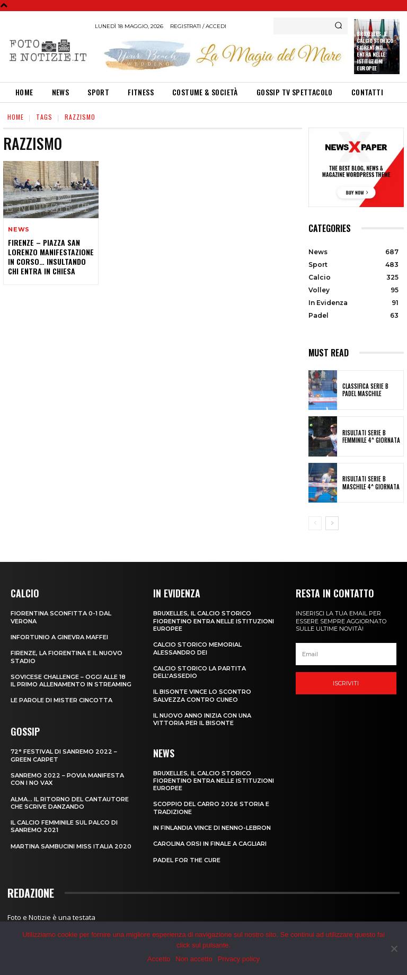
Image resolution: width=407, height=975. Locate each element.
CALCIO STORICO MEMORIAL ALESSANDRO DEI (197, 648)
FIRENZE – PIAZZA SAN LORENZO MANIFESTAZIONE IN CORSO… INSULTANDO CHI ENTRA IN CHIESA (51, 257)
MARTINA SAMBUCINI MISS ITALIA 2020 (71, 846)
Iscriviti (346, 683)
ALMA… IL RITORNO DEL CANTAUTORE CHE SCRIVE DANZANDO (70, 802)
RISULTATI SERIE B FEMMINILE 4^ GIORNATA (371, 436)
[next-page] (332, 523)
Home (15, 116)
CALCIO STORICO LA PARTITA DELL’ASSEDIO (199, 672)
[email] (346, 654)
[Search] (338, 25)
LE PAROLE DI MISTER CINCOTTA (61, 700)
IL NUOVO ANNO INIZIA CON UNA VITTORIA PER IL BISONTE (202, 719)
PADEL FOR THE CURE (186, 860)
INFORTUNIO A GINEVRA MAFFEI (59, 637)
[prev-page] (315, 523)
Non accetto (193, 959)
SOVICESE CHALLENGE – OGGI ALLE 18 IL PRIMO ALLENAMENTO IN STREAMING (71, 680)
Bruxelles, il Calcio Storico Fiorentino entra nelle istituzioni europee (375, 51)
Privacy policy (239, 959)
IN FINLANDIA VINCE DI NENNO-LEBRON (212, 827)
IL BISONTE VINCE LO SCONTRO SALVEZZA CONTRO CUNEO (202, 695)
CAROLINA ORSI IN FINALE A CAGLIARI (210, 843)
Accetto (158, 959)
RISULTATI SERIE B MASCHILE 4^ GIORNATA (371, 482)
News (19, 229)
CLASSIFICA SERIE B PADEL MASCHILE (365, 390)
